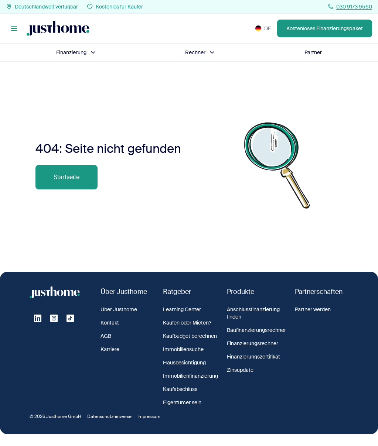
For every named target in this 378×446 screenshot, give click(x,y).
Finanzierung (76, 52)
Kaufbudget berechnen (190, 336)
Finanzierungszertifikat (253, 356)
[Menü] (14, 28)
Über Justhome (119, 309)
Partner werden (313, 309)
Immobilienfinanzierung (190, 376)
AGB (106, 336)
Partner (313, 52)
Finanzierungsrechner (252, 343)
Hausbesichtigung (184, 362)
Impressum (148, 416)
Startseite (66, 177)
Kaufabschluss (180, 389)
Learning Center (182, 309)
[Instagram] (54, 318)
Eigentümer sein (182, 402)
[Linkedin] (38, 318)
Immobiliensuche (183, 349)
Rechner (200, 52)
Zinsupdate (240, 370)
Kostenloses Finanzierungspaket (324, 28)
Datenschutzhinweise (109, 416)
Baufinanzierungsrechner (256, 330)
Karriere (110, 349)
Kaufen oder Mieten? (187, 322)
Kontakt (110, 322)
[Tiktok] (70, 318)
